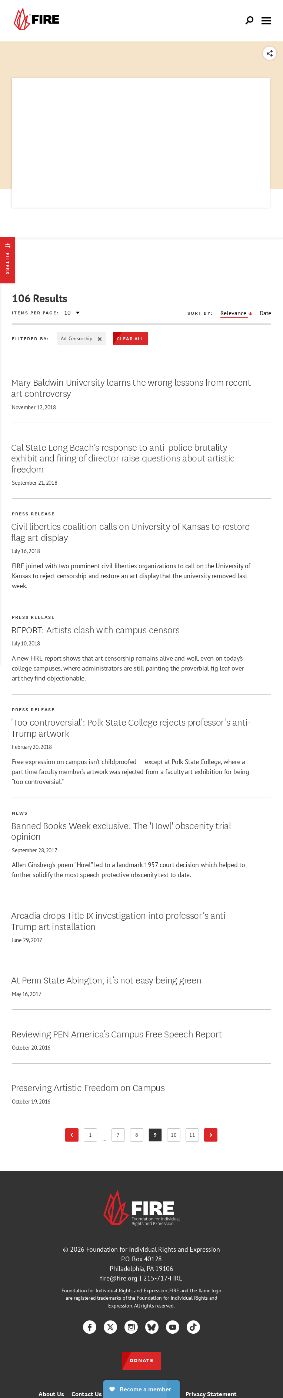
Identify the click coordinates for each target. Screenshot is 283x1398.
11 (194, 1136)
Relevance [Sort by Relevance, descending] (234, 313)
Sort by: (200, 313)
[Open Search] (249, 20)
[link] (35, 20)
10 (175, 1136)
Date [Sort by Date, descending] (265, 313)
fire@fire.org (118, 1278)
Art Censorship (81, 338)
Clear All (130, 338)
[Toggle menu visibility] (266, 20)
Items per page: (35, 312)
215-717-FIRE (163, 1278)
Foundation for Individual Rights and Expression (153, 1249)
